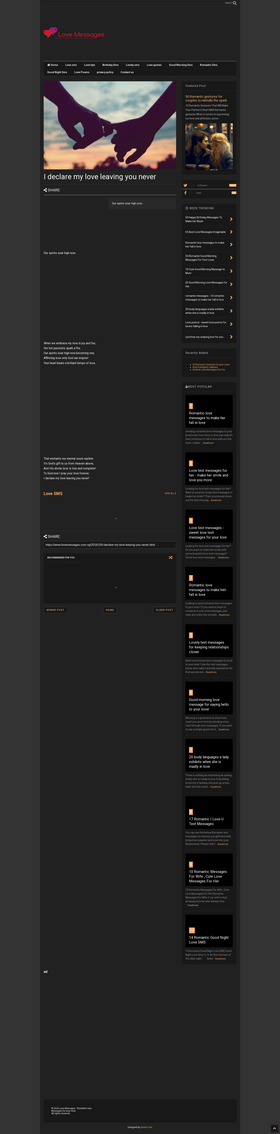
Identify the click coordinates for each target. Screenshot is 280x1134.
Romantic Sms (209, 64)
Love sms (71, 64)
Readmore (208, 443)
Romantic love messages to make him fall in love (207, 590)
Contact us (127, 72)
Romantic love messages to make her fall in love (207, 418)
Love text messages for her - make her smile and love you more (208, 475)
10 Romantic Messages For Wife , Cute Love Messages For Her (208, 876)
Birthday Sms (110, 64)
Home (52, 64)
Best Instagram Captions (205, 367)
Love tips (89, 64)
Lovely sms (133, 64)
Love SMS (53, 493)
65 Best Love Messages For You (209, 369)
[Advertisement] (170, 33)
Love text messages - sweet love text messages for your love (208, 532)
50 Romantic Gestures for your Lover (211, 364)
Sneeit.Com (146, 1127)
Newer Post (55, 610)
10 (192, 930)
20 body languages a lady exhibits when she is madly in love (209, 762)
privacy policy (105, 72)
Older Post (164, 610)
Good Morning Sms (181, 64)
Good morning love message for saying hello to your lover (209, 704)
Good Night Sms (57, 72)
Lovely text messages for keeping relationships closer (209, 647)
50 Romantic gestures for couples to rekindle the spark (206, 98)
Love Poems (82, 72)
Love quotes (154, 64)
